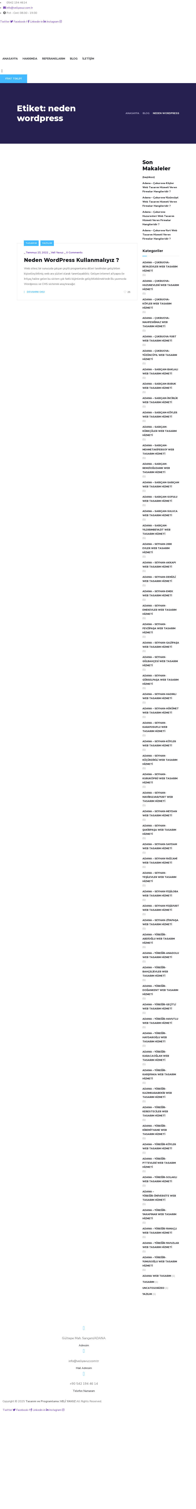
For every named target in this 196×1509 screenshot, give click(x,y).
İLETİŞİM (88, 59)
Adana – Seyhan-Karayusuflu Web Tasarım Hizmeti (154, 727)
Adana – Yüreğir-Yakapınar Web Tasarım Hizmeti (159, 1214)
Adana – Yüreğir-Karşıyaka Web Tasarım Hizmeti (159, 1074)
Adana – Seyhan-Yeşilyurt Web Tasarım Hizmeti (160, 908)
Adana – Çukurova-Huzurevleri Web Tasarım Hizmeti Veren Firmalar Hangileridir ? (158, 218)
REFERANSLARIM (53, 59)
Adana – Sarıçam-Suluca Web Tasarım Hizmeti (160, 513)
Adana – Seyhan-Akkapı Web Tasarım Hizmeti (159, 564)
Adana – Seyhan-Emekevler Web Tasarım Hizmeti (159, 610)
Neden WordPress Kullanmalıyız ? (71, 260)
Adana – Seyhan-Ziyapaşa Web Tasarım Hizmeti (160, 922)
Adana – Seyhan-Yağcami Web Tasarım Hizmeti (159, 860)
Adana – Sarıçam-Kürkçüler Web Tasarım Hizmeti (159, 431)
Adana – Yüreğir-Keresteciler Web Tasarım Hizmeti (155, 1111)
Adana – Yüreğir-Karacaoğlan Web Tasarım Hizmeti (155, 1056)
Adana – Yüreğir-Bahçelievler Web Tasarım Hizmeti (155, 971)
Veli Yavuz (57, 252)
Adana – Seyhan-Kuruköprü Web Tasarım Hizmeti (160, 778)
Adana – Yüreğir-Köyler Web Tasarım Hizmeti (159, 1146)
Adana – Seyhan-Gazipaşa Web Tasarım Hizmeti (160, 645)
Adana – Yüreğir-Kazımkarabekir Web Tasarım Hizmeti (157, 1093)
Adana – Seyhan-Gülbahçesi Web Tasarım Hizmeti (160, 661)
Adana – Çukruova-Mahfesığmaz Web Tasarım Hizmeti (156, 322)
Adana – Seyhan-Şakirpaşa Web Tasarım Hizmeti (159, 830)
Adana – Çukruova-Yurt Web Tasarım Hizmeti (159, 338)
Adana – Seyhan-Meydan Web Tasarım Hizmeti (159, 813)
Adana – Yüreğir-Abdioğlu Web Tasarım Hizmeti (158, 939)
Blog (146, 113)
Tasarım (31, 243)
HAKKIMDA (30, 59)
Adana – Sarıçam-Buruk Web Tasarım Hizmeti (159, 386)
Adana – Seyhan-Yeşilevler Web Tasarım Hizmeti (159, 877)
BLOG (74, 59)
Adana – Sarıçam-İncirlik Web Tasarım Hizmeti (160, 400)
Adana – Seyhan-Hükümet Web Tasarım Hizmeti (160, 710)
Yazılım (47, 243)
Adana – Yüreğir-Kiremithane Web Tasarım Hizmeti (154, 1130)
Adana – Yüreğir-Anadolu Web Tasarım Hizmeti (160, 955)
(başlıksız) (148, 177)
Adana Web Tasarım (156, 1276)
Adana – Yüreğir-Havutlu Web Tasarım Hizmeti (160, 1021)
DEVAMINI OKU (34, 292)
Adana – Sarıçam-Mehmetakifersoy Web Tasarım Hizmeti (158, 449)
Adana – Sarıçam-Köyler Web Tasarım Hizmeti (159, 414)
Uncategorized (153, 1288)
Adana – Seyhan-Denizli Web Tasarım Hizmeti (159, 579)
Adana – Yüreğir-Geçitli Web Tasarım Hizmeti (159, 1006)
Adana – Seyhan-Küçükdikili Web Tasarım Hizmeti (159, 760)
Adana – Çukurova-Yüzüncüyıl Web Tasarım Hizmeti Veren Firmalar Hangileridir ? (160, 202)
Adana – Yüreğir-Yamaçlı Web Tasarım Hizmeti (159, 1230)
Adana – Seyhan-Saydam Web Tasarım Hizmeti (159, 846)
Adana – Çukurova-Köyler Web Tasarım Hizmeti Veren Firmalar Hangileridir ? (159, 187)
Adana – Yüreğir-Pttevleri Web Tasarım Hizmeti (159, 1163)
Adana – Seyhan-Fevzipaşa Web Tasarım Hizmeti (158, 628)
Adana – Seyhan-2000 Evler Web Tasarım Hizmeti (157, 548)
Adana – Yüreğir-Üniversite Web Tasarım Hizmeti (159, 1196)
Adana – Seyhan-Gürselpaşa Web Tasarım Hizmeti (160, 680)
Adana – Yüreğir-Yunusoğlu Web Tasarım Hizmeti (159, 1261)
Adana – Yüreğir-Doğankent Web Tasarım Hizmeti (160, 990)
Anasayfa (132, 113)
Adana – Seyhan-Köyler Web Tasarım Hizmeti (159, 743)
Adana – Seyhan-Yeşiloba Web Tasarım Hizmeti (160, 893)
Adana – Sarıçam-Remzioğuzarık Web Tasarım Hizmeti (156, 468)
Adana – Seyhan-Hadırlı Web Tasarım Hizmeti (159, 696)
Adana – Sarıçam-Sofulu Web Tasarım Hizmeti (159, 499)
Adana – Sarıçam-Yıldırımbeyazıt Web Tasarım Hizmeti (156, 530)
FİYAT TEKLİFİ (13, 78)
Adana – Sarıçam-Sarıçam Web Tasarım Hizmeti (160, 484)
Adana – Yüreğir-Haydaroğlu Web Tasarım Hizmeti (154, 1037)
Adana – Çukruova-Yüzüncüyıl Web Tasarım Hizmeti (159, 355)
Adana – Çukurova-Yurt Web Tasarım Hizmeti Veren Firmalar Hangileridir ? (159, 234)
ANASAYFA (10, 59)
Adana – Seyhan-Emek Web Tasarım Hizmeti (157, 593)
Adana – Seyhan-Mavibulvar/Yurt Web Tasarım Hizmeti (157, 797)
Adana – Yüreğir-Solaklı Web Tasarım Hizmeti (159, 1179)
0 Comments (74, 252)
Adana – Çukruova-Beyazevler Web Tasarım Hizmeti (160, 266)
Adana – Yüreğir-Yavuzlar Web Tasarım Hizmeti (160, 1245)
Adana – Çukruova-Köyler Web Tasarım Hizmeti (156, 303)
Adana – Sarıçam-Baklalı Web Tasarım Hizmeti (160, 371)
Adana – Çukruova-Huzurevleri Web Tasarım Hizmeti (160, 285)
